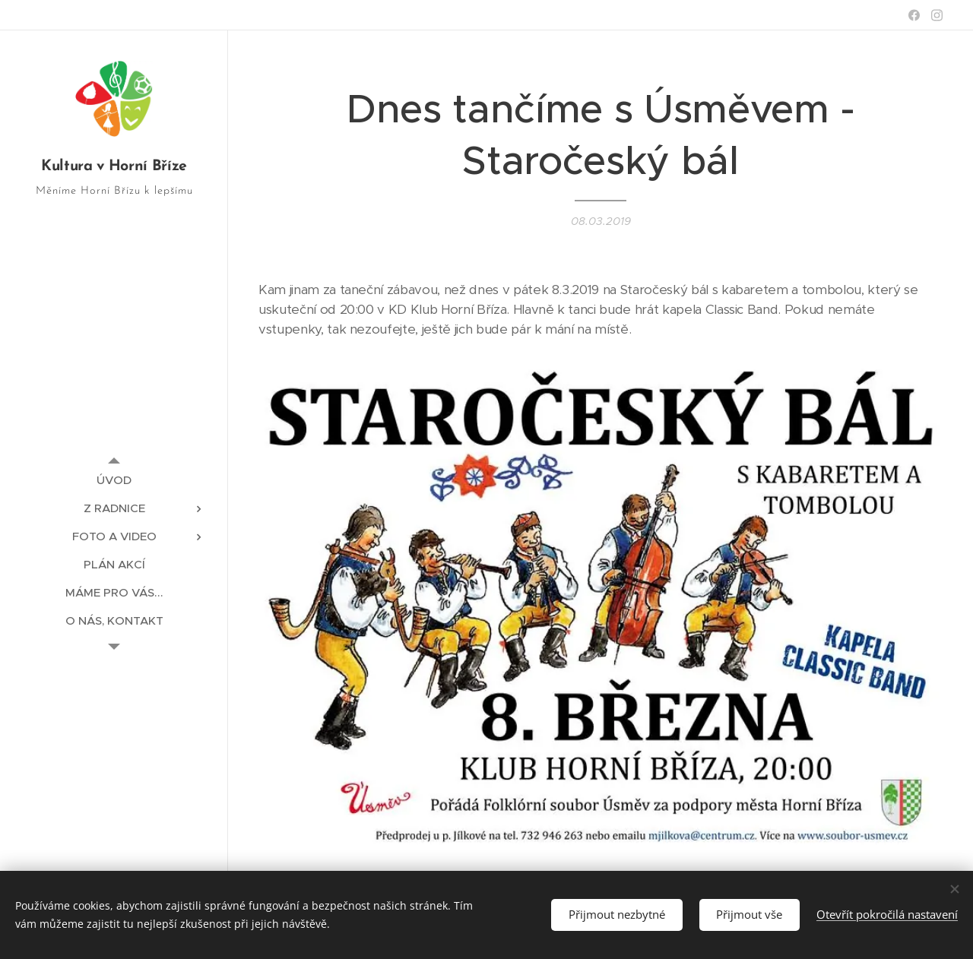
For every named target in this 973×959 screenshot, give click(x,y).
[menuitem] (114, 480)
